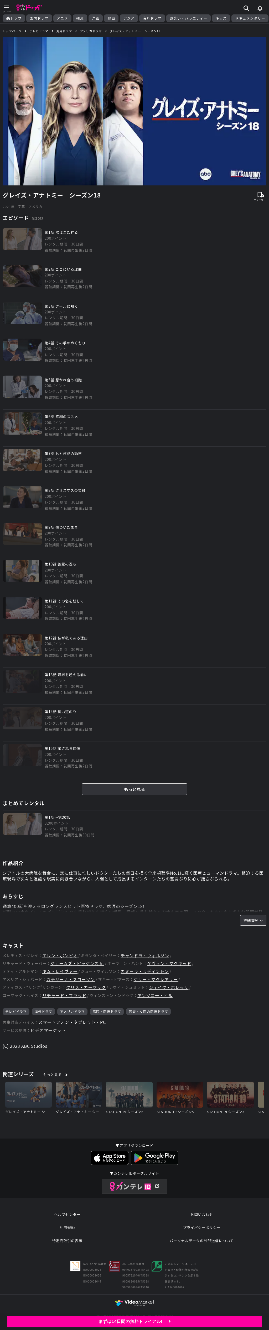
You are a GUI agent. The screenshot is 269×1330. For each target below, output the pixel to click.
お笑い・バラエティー (188, 18)
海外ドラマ (152, 18)
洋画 (96, 18)
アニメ (62, 18)
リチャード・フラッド (64, 995)
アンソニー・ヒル (155, 995)
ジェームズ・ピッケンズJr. (77, 963)
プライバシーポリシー (202, 1227)
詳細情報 (253, 920)
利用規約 (67, 1227)
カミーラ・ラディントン (145, 971)
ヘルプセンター (67, 1214)
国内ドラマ (39, 18)
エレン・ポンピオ (59, 956)
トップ (14, 18)
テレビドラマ (16, 1011)
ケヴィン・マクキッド (169, 963)
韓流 (80, 18)
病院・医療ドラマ (106, 1011)
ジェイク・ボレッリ (169, 987)
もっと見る (134, 789)
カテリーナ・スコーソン (70, 979)
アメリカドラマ (72, 1011)
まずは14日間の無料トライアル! (135, 1321)
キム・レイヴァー (59, 971)
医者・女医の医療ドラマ (148, 1011)
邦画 (111, 18)
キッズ (221, 18)
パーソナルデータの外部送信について (202, 1240)
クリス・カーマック (86, 987)
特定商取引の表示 (67, 1240)
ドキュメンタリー (250, 18)
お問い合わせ (201, 1214)
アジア (128, 18)
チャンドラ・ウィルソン (145, 956)
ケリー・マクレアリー (155, 979)
